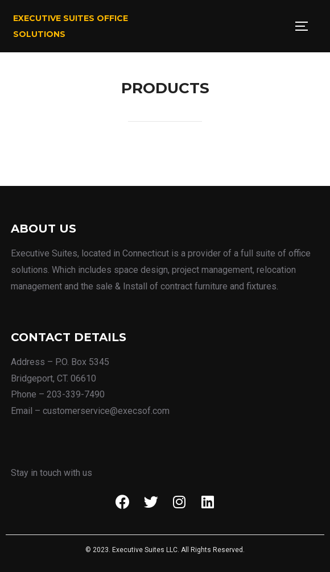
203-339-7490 (76, 394)
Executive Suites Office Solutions (70, 26)
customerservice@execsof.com (106, 410)
